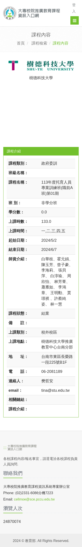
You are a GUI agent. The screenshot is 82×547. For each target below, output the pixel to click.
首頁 (21, 43)
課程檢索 (39, 43)
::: (5, 447)
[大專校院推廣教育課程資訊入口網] (33, 13)
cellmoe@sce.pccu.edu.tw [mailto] (34, 499)
